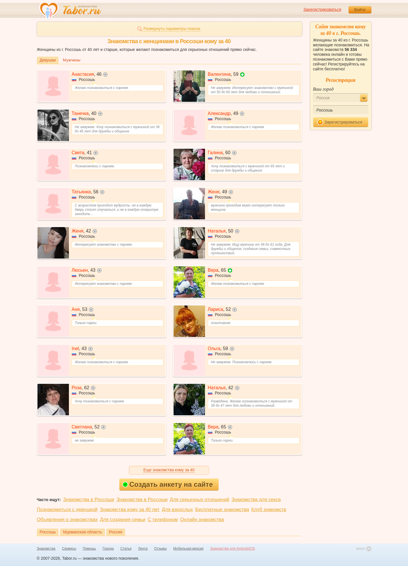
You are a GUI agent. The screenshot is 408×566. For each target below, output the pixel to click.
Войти (359, 9)
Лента (143, 549)
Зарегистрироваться (322, 9)
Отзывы (160, 549)
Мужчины (71, 60)
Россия (115, 532)
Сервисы (69, 549)
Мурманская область (82, 532)
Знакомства (46, 549)
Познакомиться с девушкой (67, 509)
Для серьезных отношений (199, 499)
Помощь (89, 549)
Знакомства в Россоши (88, 499)
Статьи (126, 549)
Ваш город (323, 89)
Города (108, 549)
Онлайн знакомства (202, 519)
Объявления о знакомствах (67, 519)
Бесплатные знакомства (222, 509)
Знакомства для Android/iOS (232, 549)
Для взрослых (177, 509)
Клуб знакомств (268, 509)
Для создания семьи (122, 519)
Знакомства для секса (256, 499)
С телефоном (163, 519)
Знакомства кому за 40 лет (130, 509)
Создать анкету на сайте (167, 484)
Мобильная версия (188, 549)
